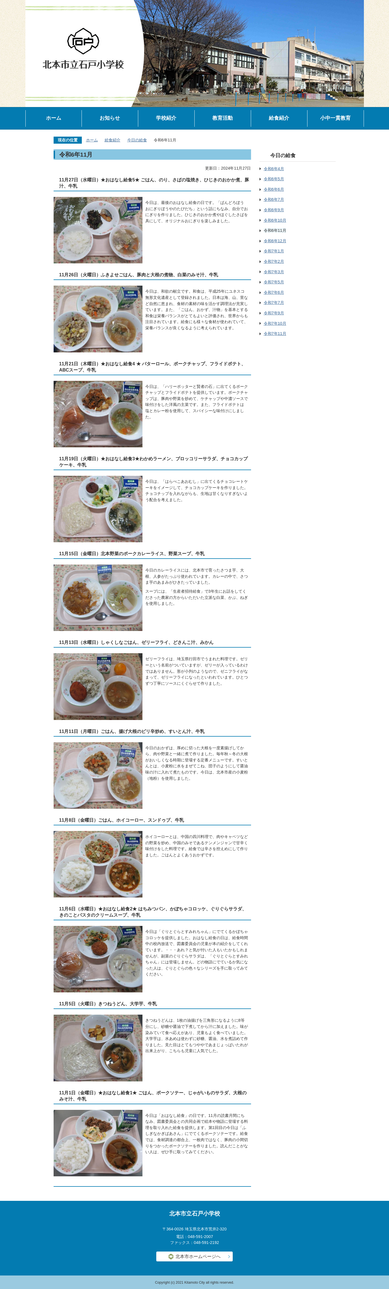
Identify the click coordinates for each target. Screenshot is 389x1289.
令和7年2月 (274, 261)
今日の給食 (137, 140)
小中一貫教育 (335, 118)
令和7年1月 (274, 251)
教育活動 (222, 118)
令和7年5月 (274, 282)
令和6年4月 (274, 168)
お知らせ (110, 118)
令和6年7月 (274, 199)
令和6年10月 (275, 220)
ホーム (53, 118)
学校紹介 (166, 118)
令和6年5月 (274, 179)
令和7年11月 (275, 333)
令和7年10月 (275, 323)
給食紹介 (279, 118)
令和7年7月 (274, 302)
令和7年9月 (274, 313)
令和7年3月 (274, 272)
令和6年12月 (275, 241)
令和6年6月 (274, 189)
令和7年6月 (274, 292)
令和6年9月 (274, 210)
